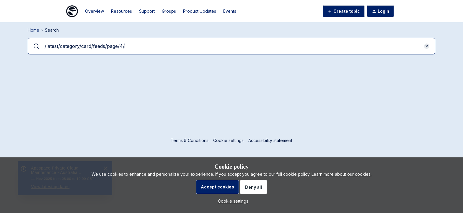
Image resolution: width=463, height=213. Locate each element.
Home (33, 30)
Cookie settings (228, 140)
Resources (121, 11)
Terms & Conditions (189, 140)
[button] (344, 11)
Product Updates (199, 11)
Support (147, 11)
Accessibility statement (270, 140)
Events (229, 11)
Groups (169, 11)
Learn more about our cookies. (341, 174)
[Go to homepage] (72, 11)
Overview (94, 11)
